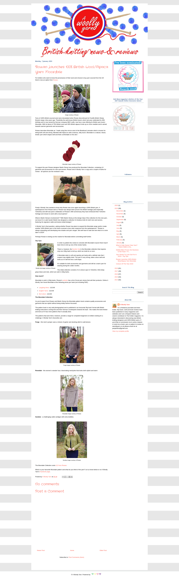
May (118, 231)
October (119, 217)
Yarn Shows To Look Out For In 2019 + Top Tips (126, 255)
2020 (116, 205)
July (118, 225)
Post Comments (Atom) (76, 557)
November (120, 214)
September (120, 219)
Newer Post (41, 550)
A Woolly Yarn (125, 304)
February (119, 240)
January (119, 243)
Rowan (55, 80)
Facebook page (45, 472)
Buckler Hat (76, 249)
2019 (116, 208)
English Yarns (43, 291)
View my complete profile (120, 331)
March (118, 237)
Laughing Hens (44, 287)
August (118, 222)
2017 (116, 271)
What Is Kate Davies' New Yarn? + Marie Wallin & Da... (126, 246)
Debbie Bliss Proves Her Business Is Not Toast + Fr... (127, 251)
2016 (116, 274)
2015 (116, 277)
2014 (116, 280)
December (120, 211)
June (118, 228)
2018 (116, 268)
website (65, 280)
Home (72, 550)
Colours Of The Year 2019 (124, 264)
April (118, 234)
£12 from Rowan (61, 465)
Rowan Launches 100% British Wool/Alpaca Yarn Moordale (126, 260)
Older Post (103, 550)
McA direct (42, 294)
